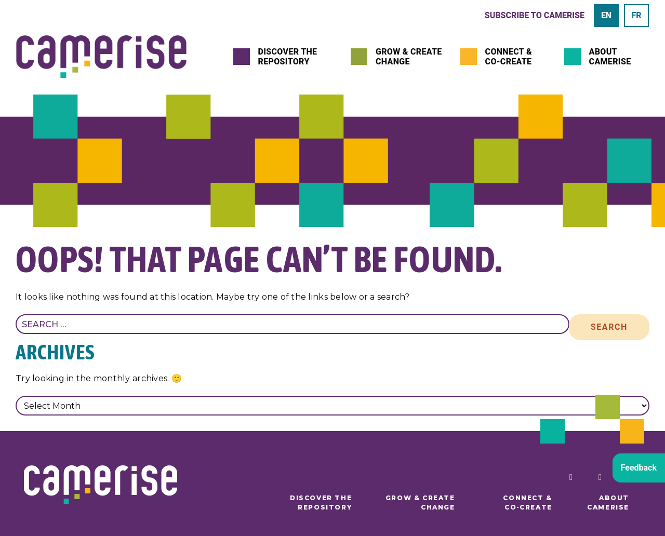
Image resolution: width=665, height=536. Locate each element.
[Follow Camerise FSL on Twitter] (597, 477)
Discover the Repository (287, 56)
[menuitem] (606, 15)
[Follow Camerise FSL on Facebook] (568, 477)
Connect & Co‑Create (508, 56)
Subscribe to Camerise (534, 15)
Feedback (639, 468)
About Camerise (610, 56)
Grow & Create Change (409, 56)
